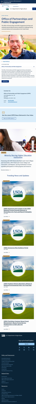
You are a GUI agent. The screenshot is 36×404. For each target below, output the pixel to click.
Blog (8, 6)
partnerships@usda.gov (12, 101)
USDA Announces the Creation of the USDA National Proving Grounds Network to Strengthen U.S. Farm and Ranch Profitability (18, 210)
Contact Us (4, 390)
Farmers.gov (4, 376)
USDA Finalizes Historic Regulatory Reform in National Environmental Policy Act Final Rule (18, 284)
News (3, 6)
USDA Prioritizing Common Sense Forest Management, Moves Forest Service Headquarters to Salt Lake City (16, 322)
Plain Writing (4, 367)
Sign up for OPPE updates (9, 118)
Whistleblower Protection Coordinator (9, 401)
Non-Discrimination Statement (7, 364)
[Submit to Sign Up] (26, 344)
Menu (34, 8)
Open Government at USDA (6, 366)
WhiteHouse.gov (5, 382)
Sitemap (3, 398)
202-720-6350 (11, 100)
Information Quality (5, 362)
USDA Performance (5, 400)
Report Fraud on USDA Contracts (8, 396)
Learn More (6, 216)
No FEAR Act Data (5, 393)
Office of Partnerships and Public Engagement (12, 66)
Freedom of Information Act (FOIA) (8, 361)
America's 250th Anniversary (15, 1)
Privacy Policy (4, 369)
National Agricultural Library (7, 378)
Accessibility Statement (6, 358)
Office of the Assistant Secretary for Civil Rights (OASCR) (12, 395)
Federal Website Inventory (6, 392)
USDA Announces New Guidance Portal (16, 248)
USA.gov (3, 381)
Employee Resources (16, 6)
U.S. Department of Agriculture (18, 9)
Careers (3, 389)
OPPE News (5, 81)
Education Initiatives (5, 170)
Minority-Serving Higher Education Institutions (18, 156)
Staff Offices (6, 61)
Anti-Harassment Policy (6, 359)
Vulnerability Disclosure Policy (7, 370)
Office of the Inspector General (8, 379)
